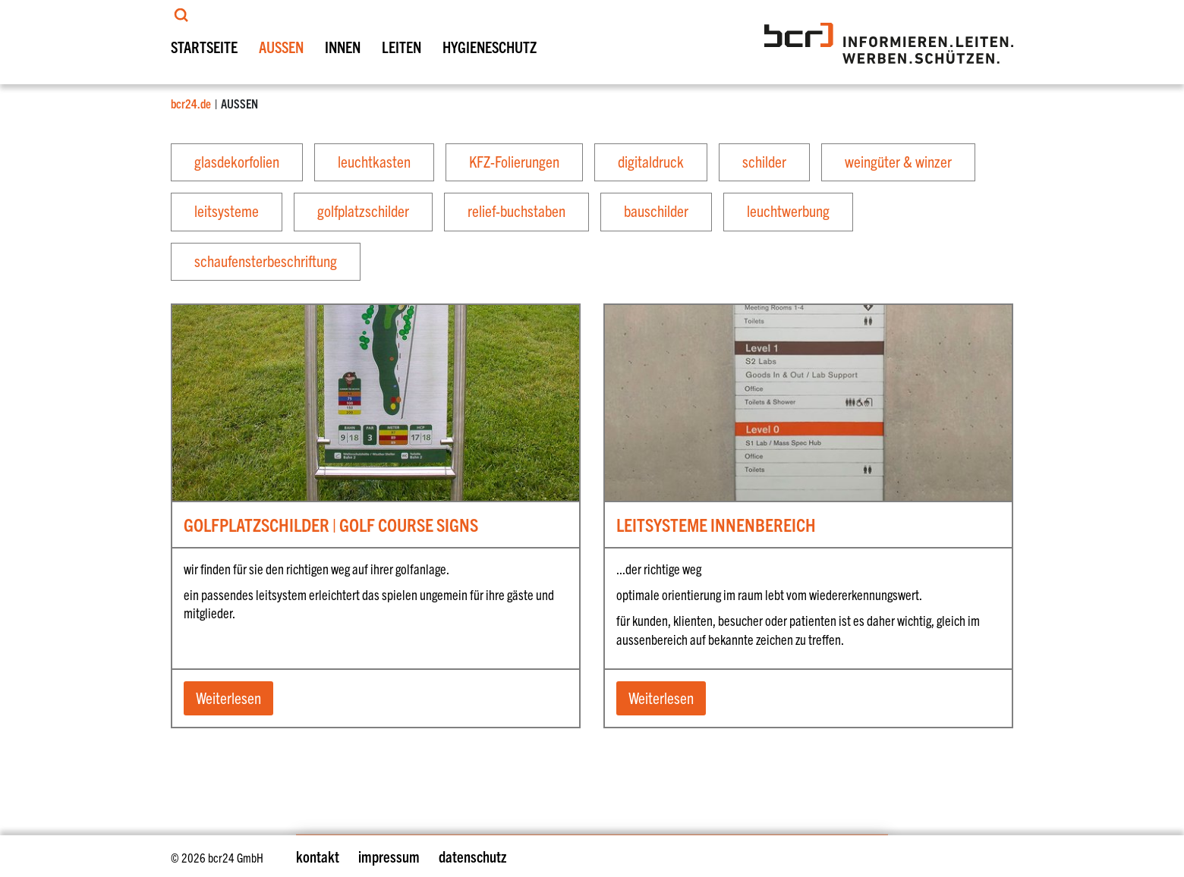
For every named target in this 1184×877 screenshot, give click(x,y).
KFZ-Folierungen (514, 161)
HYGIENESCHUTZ (489, 46)
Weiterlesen (228, 697)
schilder (764, 161)
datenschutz (472, 856)
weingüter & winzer (898, 161)
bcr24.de (191, 103)
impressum (389, 856)
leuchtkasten (374, 161)
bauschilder (656, 211)
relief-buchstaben (516, 211)
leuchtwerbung (788, 211)
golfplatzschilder (363, 211)
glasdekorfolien (236, 161)
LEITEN (401, 46)
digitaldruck (651, 161)
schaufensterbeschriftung (265, 260)
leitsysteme (226, 211)
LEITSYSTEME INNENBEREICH (716, 525)
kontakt (317, 856)
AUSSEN (281, 46)
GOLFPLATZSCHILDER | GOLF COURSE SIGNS (331, 525)
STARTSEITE (204, 46)
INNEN (343, 46)
